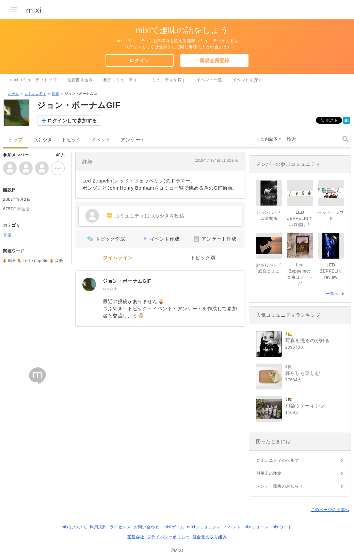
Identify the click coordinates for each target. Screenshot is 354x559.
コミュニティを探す (167, 79)
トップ (15, 139)
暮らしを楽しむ (302, 373)
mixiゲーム (173, 527)
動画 (12, 260)
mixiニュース (256, 527)
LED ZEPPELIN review (333, 271)
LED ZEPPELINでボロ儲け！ (299, 218)
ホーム (13, 93)
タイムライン (118, 257)
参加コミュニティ (120, 79)
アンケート (132, 139)
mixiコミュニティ (204, 527)
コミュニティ (35, 93)
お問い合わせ (147, 527)
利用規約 (98, 527)
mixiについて (74, 527)
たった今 (110, 288)
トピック (71, 139)
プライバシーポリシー (168, 537)
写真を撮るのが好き (307, 340)
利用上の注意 (269, 473)
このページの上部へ (330, 509)
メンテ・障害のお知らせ (279, 486)
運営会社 (135, 537)
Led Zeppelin (35, 260)
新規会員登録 (214, 60)
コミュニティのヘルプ (277, 460)
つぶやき (42, 139)
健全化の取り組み (210, 537)
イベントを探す (247, 79)
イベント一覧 (209, 79)
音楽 (55, 93)
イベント (101, 139)
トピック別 (203, 257)
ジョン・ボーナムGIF (127, 281)
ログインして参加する (72, 120)
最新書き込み (80, 79)
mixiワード (281, 527)
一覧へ (332, 293)
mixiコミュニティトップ (33, 79)
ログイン (139, 60)
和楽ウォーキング (305, 405)
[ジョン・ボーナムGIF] (89, 284)
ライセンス (120, 527)
